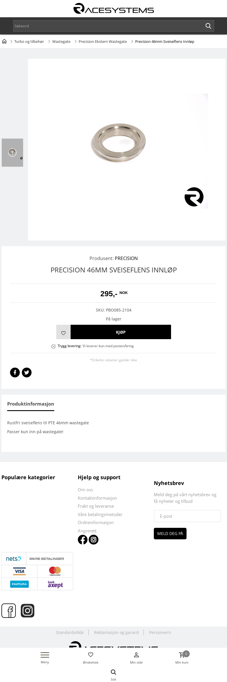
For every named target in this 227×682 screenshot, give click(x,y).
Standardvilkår (70, 632)
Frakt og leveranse (96, 506)
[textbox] (113, 25)
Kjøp (121, 332)
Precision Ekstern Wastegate (103, 41)
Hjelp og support (99, 477)
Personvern (160, 632)
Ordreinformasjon (96, 522)
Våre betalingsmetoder (100, 514)
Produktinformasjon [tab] (30, 404)
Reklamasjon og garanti (116, 632)
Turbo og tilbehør (29, 41)
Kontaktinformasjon (97, 498)
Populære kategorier (28, 477)
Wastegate (61, 41)
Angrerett (87, 531)
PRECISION (126, 258)
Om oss (85, 489)
